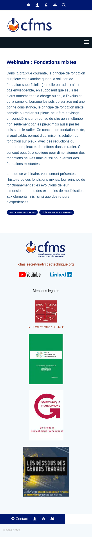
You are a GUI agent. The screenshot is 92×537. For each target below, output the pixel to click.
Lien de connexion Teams (22, 212)
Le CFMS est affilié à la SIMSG (46, 327)
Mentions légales (46, 291)
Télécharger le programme (56, 212)
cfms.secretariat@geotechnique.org (46, 264)
